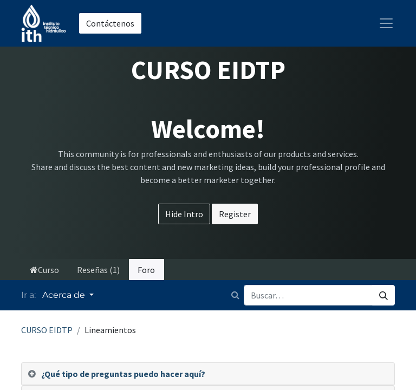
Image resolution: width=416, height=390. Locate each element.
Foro (146, 269)
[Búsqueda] (383, 295)
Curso (44, 269)
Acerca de (64, 295)
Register (235, 214)
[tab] (208, 374)
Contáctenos (110, 23)
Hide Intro (184, 214)
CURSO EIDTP (47, 329)
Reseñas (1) (98, 269)
